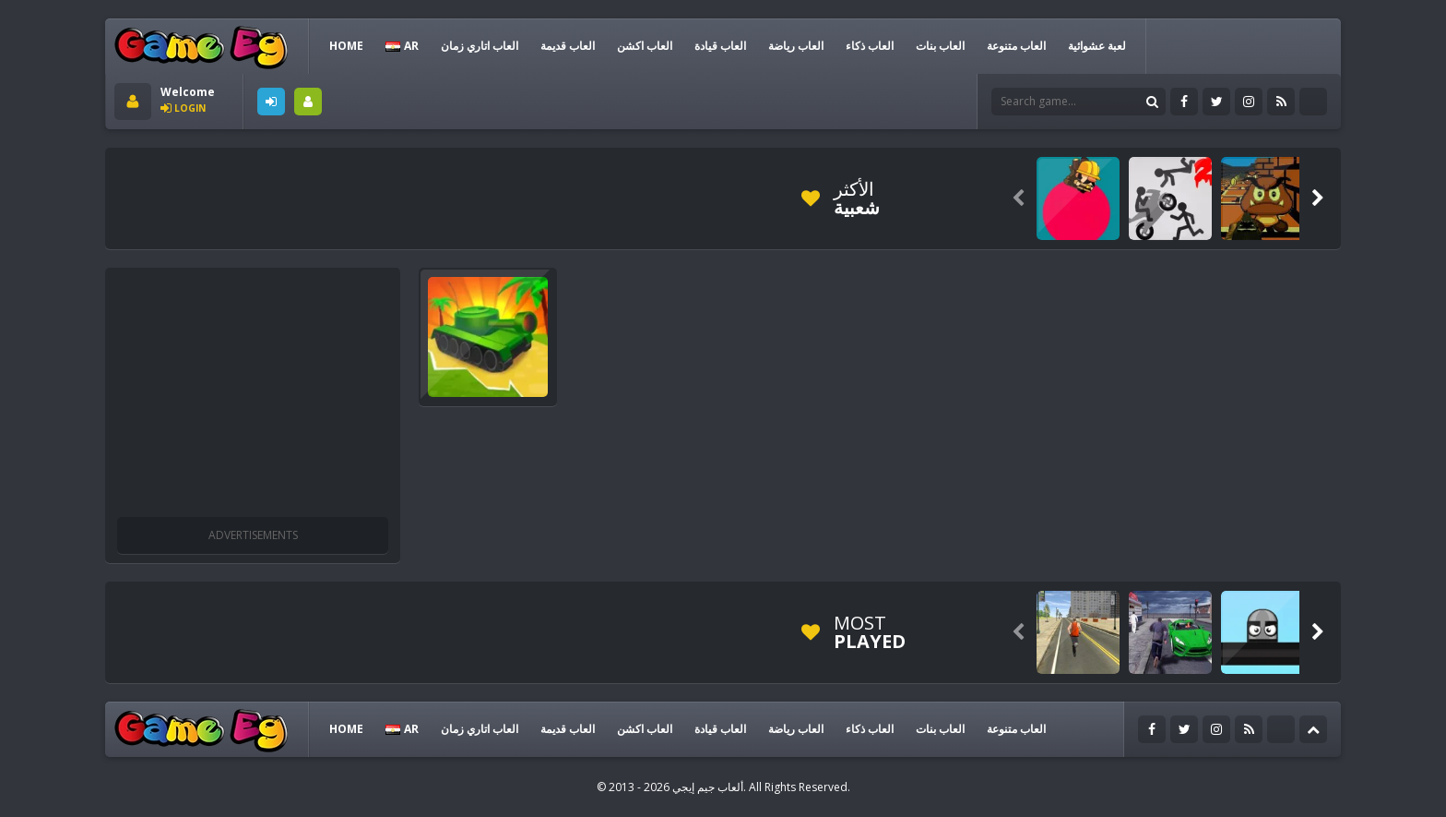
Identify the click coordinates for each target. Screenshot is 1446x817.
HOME (346, 46)
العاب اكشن (644, 46)
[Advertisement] (450, 198)
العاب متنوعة (1016, 46)
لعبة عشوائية (1097, 46)
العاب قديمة (567, 46)
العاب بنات (940, 46)
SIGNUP (308, 101)
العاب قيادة (720, 46)
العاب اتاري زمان (479, 46)
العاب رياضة (796, 46)
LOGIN (271, 101)
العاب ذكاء (870, 46)
